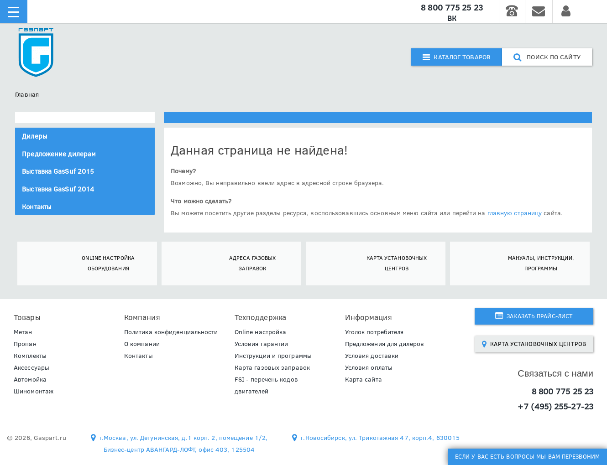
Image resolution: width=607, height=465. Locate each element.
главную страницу (514, 212)
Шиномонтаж (33, 391)
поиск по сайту (547, 57)
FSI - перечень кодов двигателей (266, 385)
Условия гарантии (261, 343)
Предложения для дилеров (384, 343)
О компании (142, 343)
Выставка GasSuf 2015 (58, 171)
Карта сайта (363, 379)
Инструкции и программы (273, 355)
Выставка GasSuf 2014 (58, 189)
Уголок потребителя (374, 331)
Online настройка (261, 331)
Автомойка (30, 379)
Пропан (25, 343)
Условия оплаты (368, 367)
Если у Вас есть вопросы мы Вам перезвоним (527, 456)
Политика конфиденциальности (171, 331)
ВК (451, 18)
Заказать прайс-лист (534, 316)
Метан (23, 331)
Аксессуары (31, 367)
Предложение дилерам (59, 154)
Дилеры (34, 136)
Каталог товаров (457, 57)
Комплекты (30, 355)
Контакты (36, 207)
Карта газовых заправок (272, 367)
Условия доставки (372, 355)
